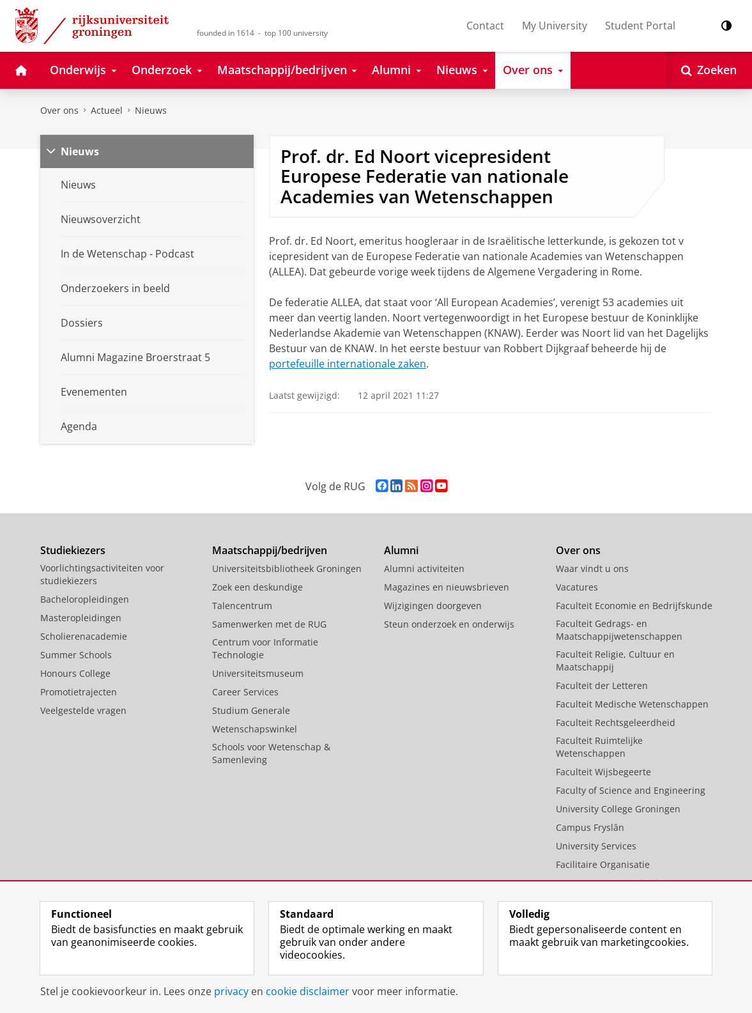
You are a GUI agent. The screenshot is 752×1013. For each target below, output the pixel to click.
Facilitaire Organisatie (603, 864)
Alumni (401, 550)
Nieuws (151, 110)
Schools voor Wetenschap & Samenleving (271, 753)
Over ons (59, 110)
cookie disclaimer (307, 991)
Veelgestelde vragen (83, 710)
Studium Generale (251, 710)
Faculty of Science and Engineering (630, 790)
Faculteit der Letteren (602, 685)
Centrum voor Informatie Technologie (265, 648)
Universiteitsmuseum (257, 673)
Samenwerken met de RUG (269, 624)
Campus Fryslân (590, 827)
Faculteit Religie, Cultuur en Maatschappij (615, 660)
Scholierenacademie (83, 636)
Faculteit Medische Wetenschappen (632, 704)
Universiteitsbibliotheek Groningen (287, 568)
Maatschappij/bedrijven (269, 550)
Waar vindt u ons (592, 568)
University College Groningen (618, 809)
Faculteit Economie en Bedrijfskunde (634, 605)
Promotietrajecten (78, 692)
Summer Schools (76, 655)
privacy (231, 991)
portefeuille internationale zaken (347, 364)
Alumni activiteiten (424, 568)
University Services (596, 846)
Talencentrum (242, 605)
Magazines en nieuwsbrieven (446, 587)
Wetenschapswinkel (254, 729)
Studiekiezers (72, 550)
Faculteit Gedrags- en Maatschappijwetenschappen (619, 629)
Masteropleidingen (80, 618)
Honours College (75, 673)
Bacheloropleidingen (84, 599)
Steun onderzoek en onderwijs (449, 624)
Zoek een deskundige (257, 587)
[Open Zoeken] (709, 70)
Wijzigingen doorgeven (433, 605)
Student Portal (640, 26)
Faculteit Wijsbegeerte (603, 772)
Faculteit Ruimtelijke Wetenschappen (599, 746)
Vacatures (577, 587)
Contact (485, 26)
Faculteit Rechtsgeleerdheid (615, 722)
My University (554, 26)
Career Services (245, 692)
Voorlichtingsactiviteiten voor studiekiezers (102, 574)
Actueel (107, 110)
